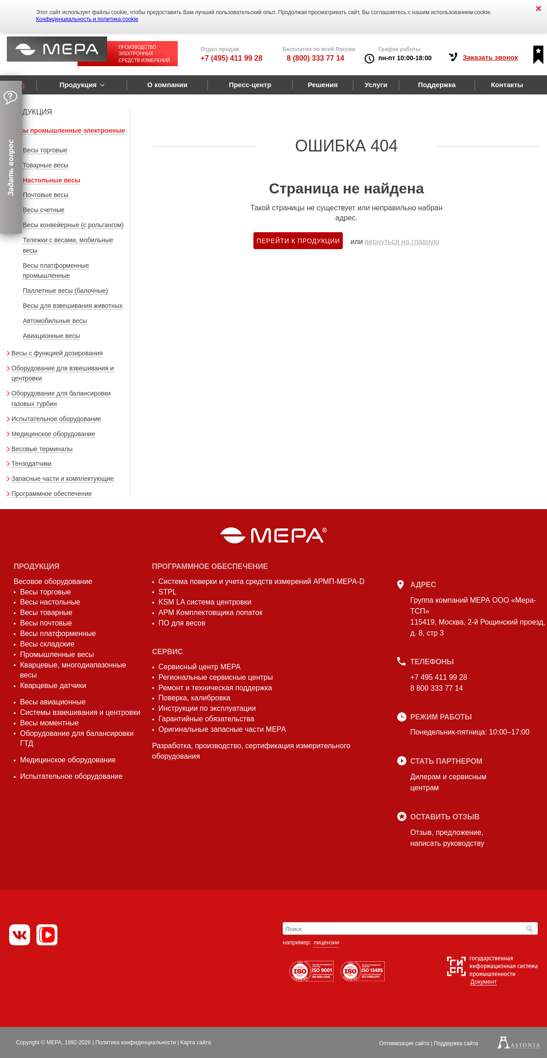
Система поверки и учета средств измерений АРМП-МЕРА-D (262, 581)
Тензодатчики (31, 463)
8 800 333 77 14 (436, 688)
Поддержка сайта (456, 1043)
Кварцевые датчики (53, 685)
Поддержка (437, 85)
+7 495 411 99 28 (438, 677)
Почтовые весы (45, 194)
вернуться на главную (402, 241)
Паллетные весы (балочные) (65, 290)
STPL (168, 592)
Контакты (507, 85)
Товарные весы (45, 165)
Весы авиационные (53, 702)
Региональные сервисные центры (216, 677)
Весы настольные (50, 602)
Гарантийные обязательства (206, 719)
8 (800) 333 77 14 (315, 58)
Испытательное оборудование (56, 418)
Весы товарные (46, 612)
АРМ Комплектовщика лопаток (211, 612)
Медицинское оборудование (53, 434)
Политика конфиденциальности (135, 1042)
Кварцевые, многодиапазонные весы (73, 670)
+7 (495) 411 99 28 (232, 58)
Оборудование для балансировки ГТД (77, 739)
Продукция (78, 85)
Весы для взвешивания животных (73, 305)
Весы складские (47, 644)
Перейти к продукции (298, 241)
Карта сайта (196, 1042)
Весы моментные (49, 723)
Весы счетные (44, 210)
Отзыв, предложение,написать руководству (447, 838)
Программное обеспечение (51, 493)
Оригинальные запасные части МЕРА (222, 729)
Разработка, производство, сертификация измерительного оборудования (251, 751)
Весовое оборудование (53, 581)
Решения (323, 85)
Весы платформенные (58, 633)
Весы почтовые (46, 623)
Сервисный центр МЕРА (200, 667)
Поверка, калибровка (195, 698)
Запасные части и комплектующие (62, 478)
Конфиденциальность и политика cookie (87, 19)
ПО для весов (182, 623)
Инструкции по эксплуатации (207, 708)
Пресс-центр (250, 85)
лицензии (326, 942)
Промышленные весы (57, 654)
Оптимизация (404, 1043)
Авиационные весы (51, 335)
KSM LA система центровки (205, 602)
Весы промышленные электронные (68, 130)
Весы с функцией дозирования (57, 353)
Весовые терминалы (41, 449)
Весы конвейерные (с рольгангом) (73, 225)
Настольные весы (51, 180)
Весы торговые (45, 150)
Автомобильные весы (55, 320)
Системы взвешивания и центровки (80, 712)
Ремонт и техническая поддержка (215, 688)
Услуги (376, 85)
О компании (167, 85)
